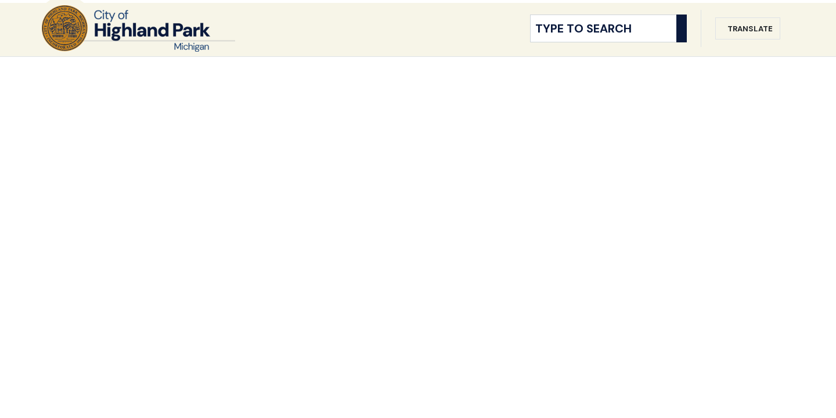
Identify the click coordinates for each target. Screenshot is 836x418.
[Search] (681, 39)
